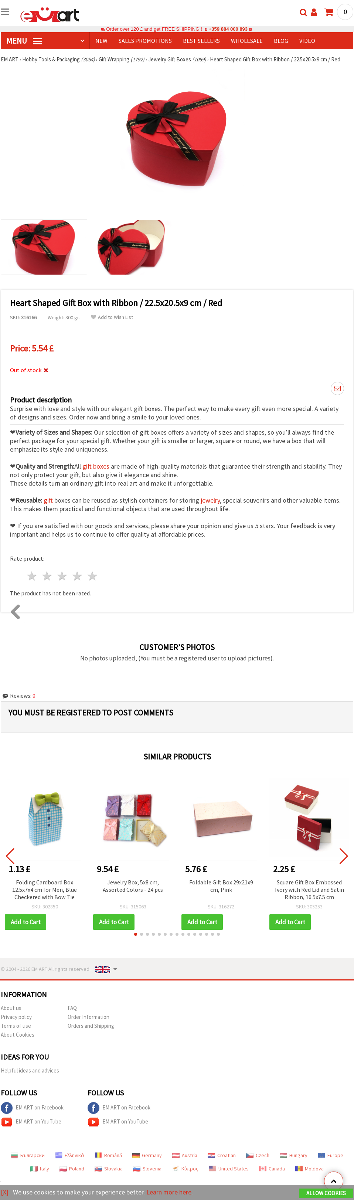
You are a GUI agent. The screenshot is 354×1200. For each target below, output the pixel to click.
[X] (4, 1192)
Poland (71, 1168)
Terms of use (16, 1025)
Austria (184, 1155)
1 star (32, 576)
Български (28, 1155)
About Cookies (17, 1034)
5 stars (92, 576)
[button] (135, 934)
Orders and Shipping (91, 1025)
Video (307, 40)
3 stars (62, 576)
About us (11, 1008)
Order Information (88, 1016)
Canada (272, 1168)
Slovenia (147, 1168)
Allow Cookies (326, 1193)
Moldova (309, 1168)
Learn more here (169, 1192)
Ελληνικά (69, 1155)
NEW (101, 40)
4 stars (77, 576)
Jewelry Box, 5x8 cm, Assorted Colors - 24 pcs (133, 885)
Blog (281, 40)
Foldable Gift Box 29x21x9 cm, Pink (221, 885)
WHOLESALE (247, 40)
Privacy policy (16, 1016)
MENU (24, 40)
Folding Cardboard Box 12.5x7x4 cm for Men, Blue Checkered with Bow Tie (44, 889)
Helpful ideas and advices (30, 1070)
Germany (147, 1155)
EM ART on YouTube (31, 1122)
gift (48, 500)
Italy (39, 1168)
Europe (330, 1155)
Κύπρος (185, 1168)
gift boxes (95, 466)
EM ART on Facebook (32, 1108)
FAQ (72, 1008)
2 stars (47, 576)
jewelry (210, 500)
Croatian (222, 1155)
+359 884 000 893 (228, 29)
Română (108, 1155)
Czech (257, 1155)
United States (229, 1168)
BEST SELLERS (201, 40)
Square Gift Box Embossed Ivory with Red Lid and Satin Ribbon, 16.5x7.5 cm (309, 889)
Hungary (293, 1155)
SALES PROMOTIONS (145, 40)
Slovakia (109, 1168)
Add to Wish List (112, 317)
